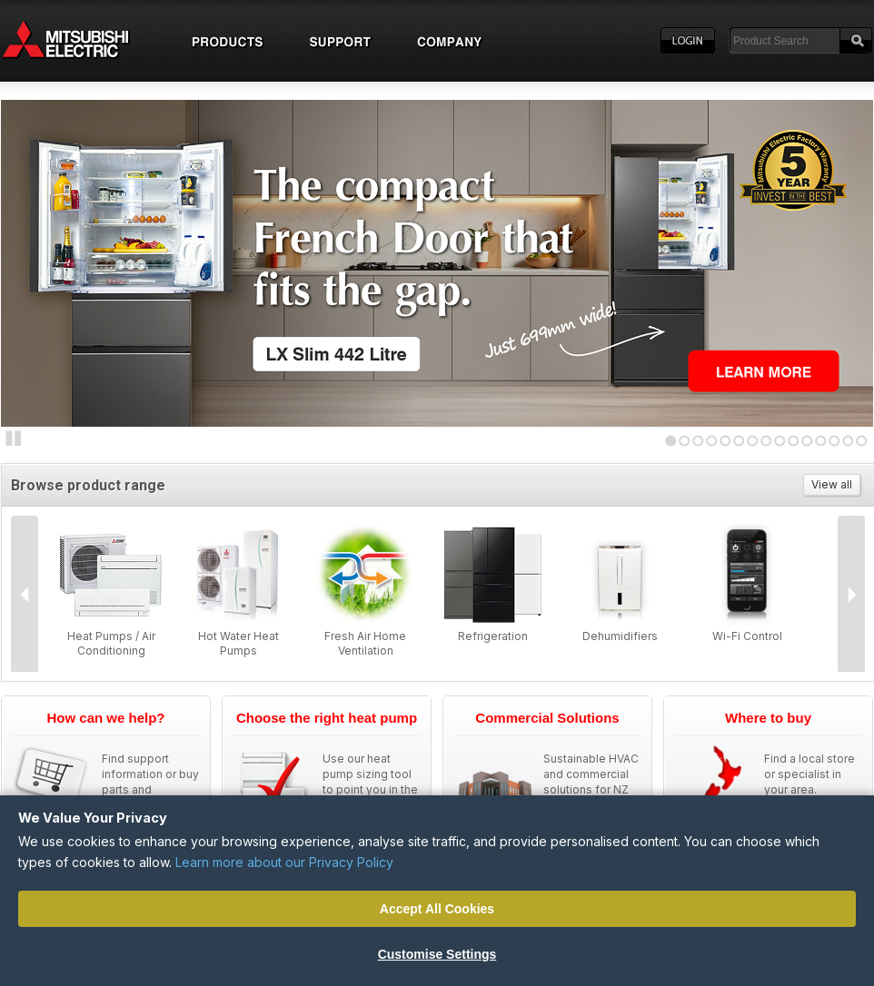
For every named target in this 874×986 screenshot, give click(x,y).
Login (687, 40)
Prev (24, 595)
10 (794, 441)
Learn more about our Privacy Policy (284, 862)
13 (834, 441)
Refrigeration (493, 636)
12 (821, 441)
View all (831, 484)
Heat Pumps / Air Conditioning (111, 643)
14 (848, 441)
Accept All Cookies (437, 909)
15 (862, 441)
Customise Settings (437, 954)
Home (82, 41)
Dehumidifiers (620, 636)
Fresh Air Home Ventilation (365, 643)
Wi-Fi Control (747, 636)
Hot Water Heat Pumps (238, 643)
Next (37, 259)
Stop (13, 438)
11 (807, 441)
